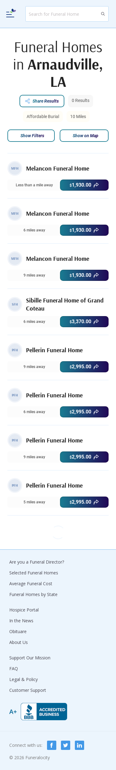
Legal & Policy (23, 679)
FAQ (13, 668)
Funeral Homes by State (33, 594)
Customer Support (27, 690)
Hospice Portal (24, 610)
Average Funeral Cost (30, 583)
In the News (21, 621)
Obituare (18, 631)
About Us (18, 642)
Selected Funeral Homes (33, 573)
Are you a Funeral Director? (36, 562)
